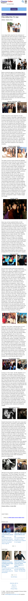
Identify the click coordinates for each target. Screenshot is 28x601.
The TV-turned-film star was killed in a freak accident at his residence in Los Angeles (20, 533)
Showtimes (14, 9)
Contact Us (14, 587)
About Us (14, 585)
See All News (14, 576)
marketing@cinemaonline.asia (12, 594)
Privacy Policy (14, 588)
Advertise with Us (14, 583)
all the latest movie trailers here (16, 517)
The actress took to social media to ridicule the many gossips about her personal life (8, 562)
